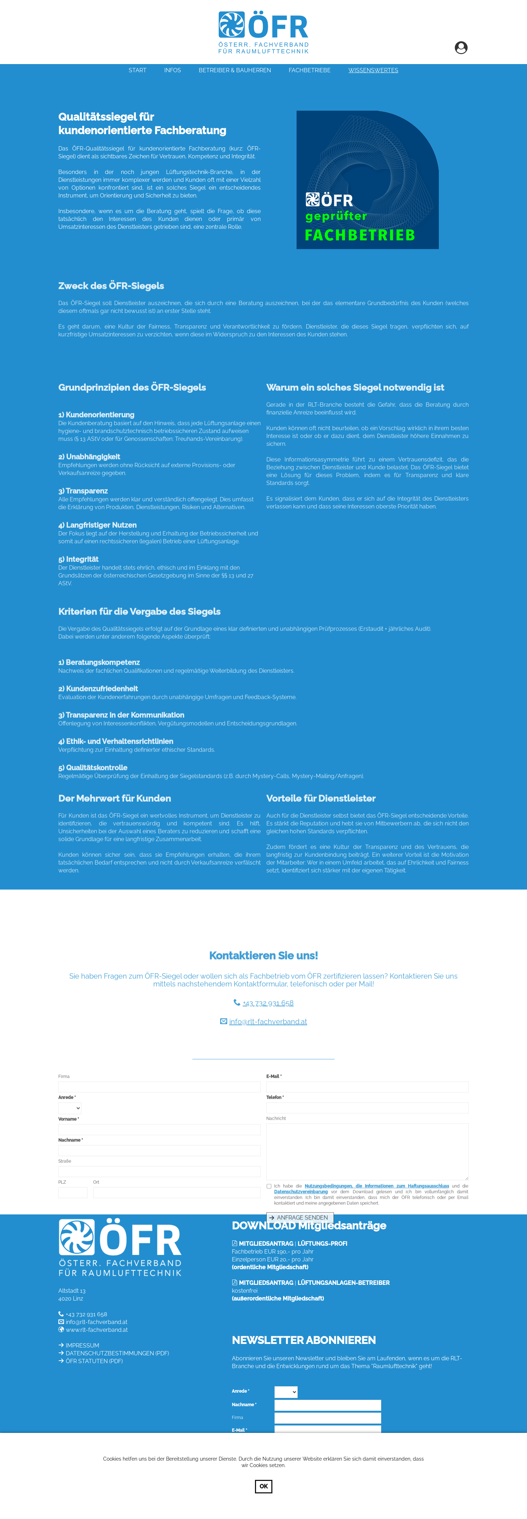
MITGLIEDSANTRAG (266, 1243)
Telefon (273, 1161)
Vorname (67, 1183)
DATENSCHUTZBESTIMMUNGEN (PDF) (117, 1353)
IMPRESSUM (82, 1345)
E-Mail (272, 1140)
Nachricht (276, 1182)
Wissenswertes (373, 70)
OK (264, 1486)
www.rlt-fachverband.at (97, 1330)
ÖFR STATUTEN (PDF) (94, 1361)
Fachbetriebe (310, 70)
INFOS (172, 70)
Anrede (65, 1161)
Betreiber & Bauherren (235, 70)
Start (138, 70)
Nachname (69, 1204)
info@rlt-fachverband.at (268, 1084)
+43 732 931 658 (268, 1065)
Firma (64, 1140)
